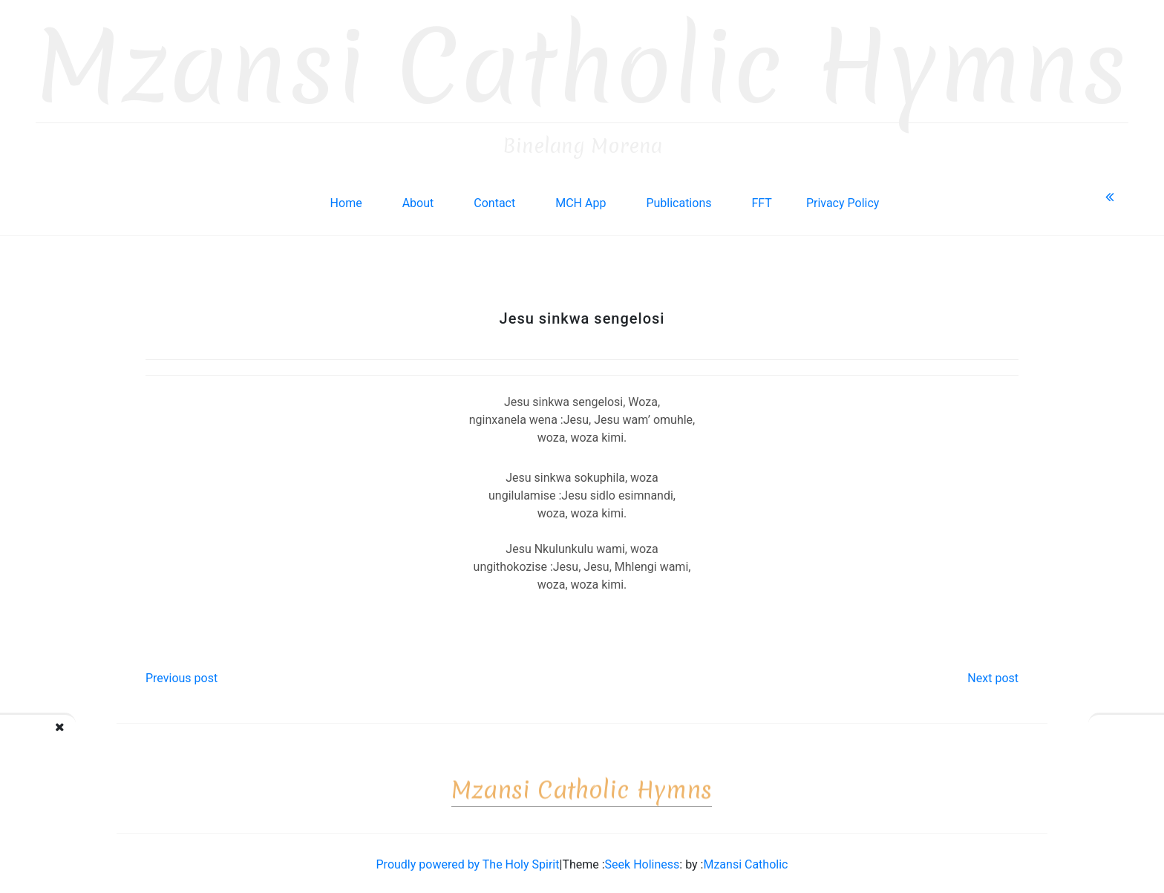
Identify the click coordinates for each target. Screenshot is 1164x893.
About (418, 199)
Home (346, 199)
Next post (992, 674)
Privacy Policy (843, 199)
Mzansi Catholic (745, 861)
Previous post (182, 674)
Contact (494, 199)
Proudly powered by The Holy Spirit (468, 861)
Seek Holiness (642, 861)
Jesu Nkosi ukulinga (94, 739)
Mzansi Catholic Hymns (582, 63)
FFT (761, 199)
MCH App (580, 199)
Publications (678, 199)
